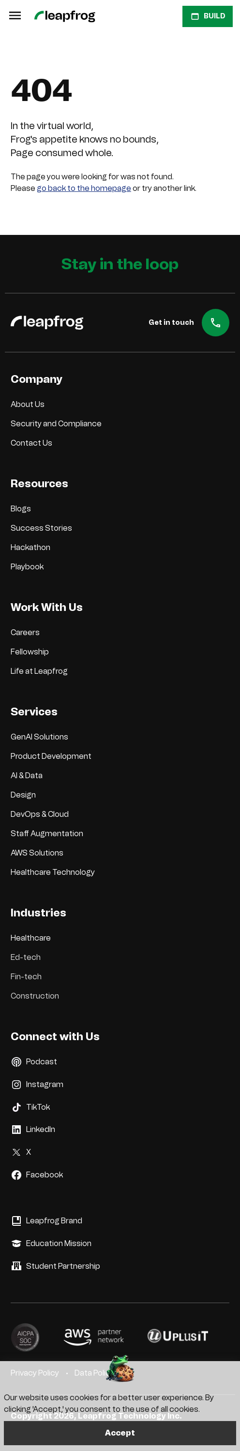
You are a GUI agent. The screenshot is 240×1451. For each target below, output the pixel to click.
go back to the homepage (84, 188)
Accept (120, 1432)
